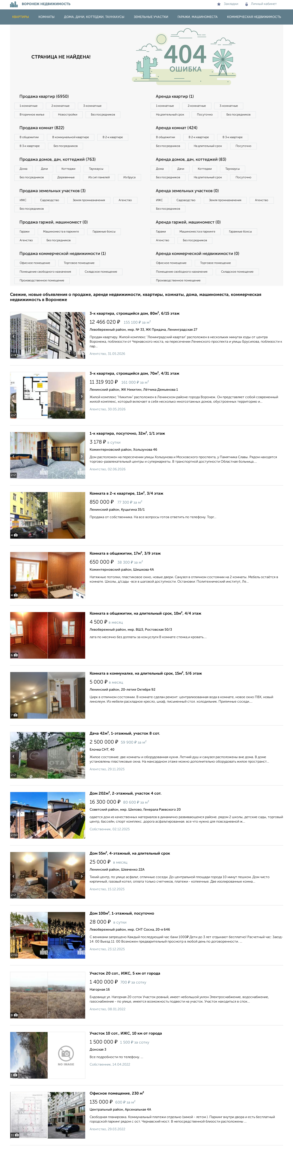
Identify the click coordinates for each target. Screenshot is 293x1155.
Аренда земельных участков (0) (188, 200)
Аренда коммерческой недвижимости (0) (198, 263)
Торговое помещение (80, 272)
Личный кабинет (261, 4)
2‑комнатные (61, 105)
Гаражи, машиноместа (198, 17)
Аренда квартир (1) (175, 97)
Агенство (127, 209)
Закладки (227, 4)
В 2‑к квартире (114, 137)
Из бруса (26, 186)
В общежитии (29, 137)
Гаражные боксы (105, 241)
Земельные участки (151, 17)
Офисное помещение (35, 272)
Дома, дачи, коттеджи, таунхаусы (94, 17)
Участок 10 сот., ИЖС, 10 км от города (126, 1043)
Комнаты (46, 17)
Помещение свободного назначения (46, 281)
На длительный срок (170, 114)
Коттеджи (69, 169)
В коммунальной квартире (71, 137)
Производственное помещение (42, 290)
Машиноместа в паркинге (62, 241)
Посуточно (206, 114)
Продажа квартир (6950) (45, 97)
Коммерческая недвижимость (254, 17)
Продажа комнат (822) (43, 128)
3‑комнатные (93, 105)
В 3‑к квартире (30, 146)
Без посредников (104, 114)
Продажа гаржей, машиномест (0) (55, 232)
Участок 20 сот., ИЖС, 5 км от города (125, 983)
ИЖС (23, 209)
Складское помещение (102, 281)
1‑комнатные (29, 105)
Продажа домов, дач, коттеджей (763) (59, 160)
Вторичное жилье (32, 114)
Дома (24, 169)
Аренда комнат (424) (177, 128)
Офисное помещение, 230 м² (117, 1103)
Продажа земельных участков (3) (53, 200)
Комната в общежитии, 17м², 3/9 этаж (125, 563)
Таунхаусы (97, 169)
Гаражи (25, 241)
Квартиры (20, 17)
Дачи (45, 169)
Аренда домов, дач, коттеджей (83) (192, 169)
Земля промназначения (90, 209)
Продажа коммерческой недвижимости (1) (64, 263)
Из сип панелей (101, 177)
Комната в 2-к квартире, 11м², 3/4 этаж (126, 503)
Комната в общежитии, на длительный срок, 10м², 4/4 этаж (145, 623)
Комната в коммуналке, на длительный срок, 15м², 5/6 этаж (146, 683)
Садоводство (50, 209)
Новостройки (68, 114)
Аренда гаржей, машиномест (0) (189, 232)
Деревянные (67, 177)
